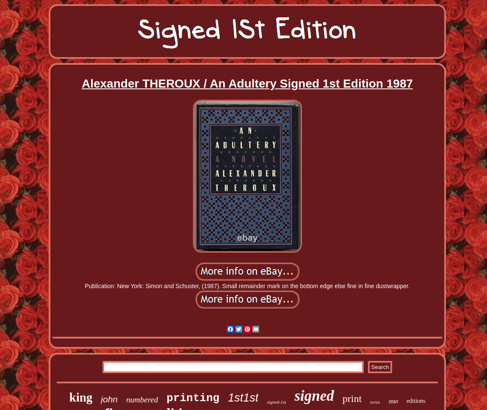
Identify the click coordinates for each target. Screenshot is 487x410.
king (81, 397)
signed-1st (276, 401)
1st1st (243, 397)
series (375, 402)
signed (314, 396)
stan (393, 401)
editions (416, 401)
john (109, 399)
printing (192, 398)
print (352, 398)
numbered (142, 399)
